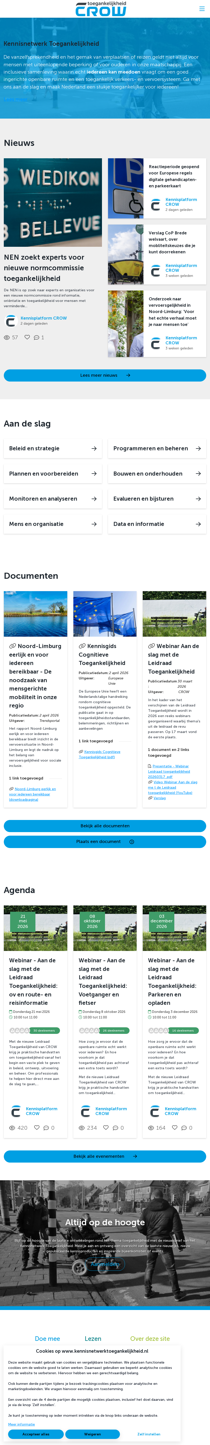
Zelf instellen (148, 1434)
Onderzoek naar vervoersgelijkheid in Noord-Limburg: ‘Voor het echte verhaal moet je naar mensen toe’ (173, 311)
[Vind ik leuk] (27, 337)
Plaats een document (105, 841)
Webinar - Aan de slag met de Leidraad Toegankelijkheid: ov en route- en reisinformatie (33, 981)
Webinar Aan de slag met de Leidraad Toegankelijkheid (173, 659)
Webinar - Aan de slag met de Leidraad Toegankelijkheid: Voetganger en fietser (103, 981)
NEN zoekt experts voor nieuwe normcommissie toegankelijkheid (44, 268)
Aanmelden (105, 1264)
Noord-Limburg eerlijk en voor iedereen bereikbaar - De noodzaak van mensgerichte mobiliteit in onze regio (35, 676)
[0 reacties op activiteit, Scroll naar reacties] (50, 1128)
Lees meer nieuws (105, 375)
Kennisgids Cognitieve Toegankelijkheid (102, 654)
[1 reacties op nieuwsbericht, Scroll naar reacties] (40, 337)
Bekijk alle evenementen (105, 1156)
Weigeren (92, 1434)
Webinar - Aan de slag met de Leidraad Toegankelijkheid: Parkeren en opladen (172, 981)
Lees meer (16, 99)
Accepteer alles (36, 1434)
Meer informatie (21, 1424)
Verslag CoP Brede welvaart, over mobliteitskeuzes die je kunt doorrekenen (172, 242)
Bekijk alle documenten (105, 826)
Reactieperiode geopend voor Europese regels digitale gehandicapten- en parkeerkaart (174, 176)
